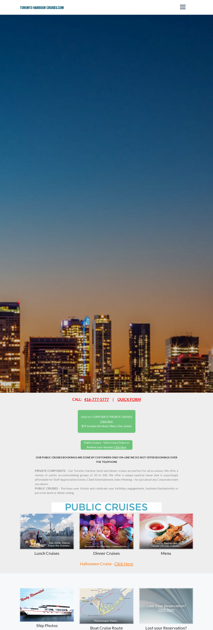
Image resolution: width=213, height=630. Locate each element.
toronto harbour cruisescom (42, 7)
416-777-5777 (96, 399)
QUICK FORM (129, 399)
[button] (183, 7)
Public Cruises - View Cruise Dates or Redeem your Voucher (106, 445)
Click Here (123, 563)
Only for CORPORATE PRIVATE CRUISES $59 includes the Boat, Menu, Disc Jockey (106, 421)
